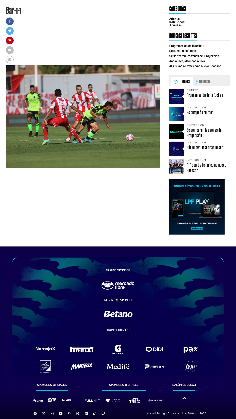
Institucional (177, 22)
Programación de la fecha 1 (186, 46)
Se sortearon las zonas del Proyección (194, 56)
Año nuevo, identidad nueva (187, 61)
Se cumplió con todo (182, 51)
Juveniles (175, 25)
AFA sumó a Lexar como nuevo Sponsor (195, 66)
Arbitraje (174, 19)
